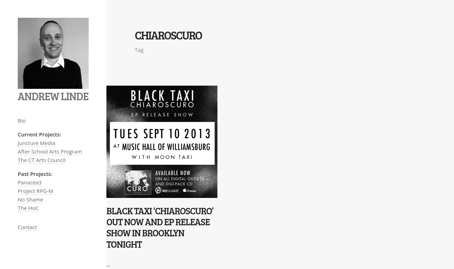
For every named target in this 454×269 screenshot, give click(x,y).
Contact (27, 227)
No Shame (30, 199)
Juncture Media (36, 142)
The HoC (28, 207)
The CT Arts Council (42, 159)
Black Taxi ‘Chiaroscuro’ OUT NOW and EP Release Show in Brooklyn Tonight (159, 227)
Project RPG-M (35, 190)
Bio (22, 120)
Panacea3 (29, 182)
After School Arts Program (50, 151)
